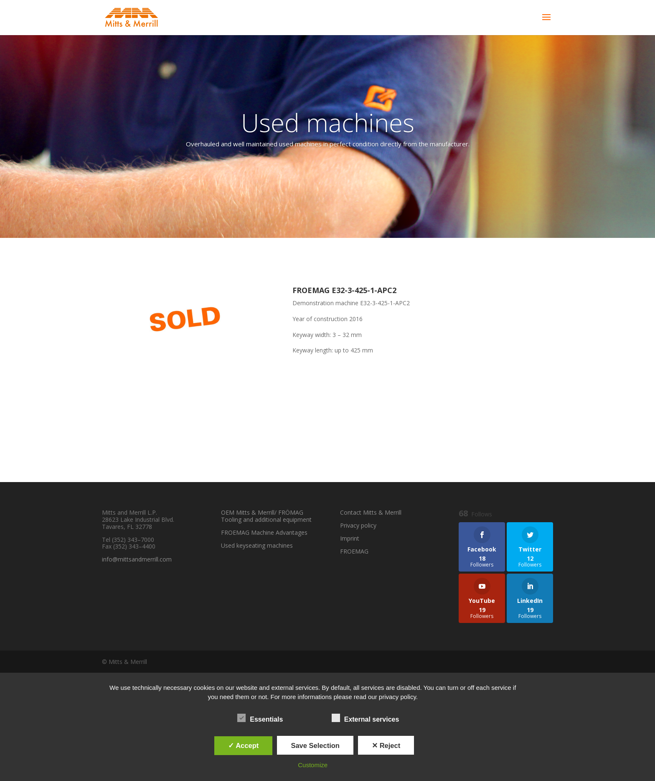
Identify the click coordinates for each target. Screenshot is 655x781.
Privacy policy (358, 525)
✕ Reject (386, 745)
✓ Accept (243, 745)
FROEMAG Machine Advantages (264, 532)
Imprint (349, 538)
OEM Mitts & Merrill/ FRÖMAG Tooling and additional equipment (266, 515)
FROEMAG (354, 551)
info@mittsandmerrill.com (137, 559)
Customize (313, 764)
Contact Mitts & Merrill (370, 512)
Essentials (260, 718)
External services (365, 718)
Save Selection (315, 745)
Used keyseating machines (257, 545)
